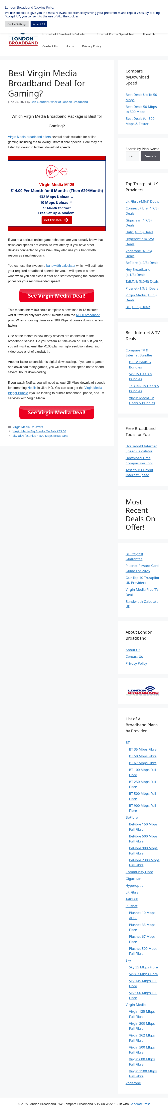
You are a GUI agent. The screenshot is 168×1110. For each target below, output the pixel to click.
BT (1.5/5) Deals (138, 307)
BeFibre (132, 817)
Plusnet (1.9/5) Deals (142, 288)
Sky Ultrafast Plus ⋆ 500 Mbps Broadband (40, 436)
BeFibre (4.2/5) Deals (142, 262)
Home (70, 46)
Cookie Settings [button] (16, 24)
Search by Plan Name (142, 148)
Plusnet (132, 906)
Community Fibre (139, 871)
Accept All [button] (39, 24)
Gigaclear (133, 878)
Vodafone (133, 1083)
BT (128, 742)
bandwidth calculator (61, 265)
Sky (128, 960)
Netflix (31, 387)
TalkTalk (132, 899)
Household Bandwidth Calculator (65, 34)
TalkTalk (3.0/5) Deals (142, 281)
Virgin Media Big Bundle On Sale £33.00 (39, 431)
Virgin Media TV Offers (28, 427)
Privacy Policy (91, 46)
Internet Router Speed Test (115, 34)
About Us (148, 34)
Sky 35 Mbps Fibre (143, 967)
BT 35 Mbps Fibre (143, 749)
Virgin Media (136, 1004)
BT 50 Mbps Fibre (143, 756)
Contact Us (50, 46)
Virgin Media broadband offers (29, 137)
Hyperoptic (134, 885)
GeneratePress (140, 1104)
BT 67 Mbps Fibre (143, 763)
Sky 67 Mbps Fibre (143, 974)
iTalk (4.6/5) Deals (139, 232)
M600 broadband (88, 315)
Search (150, 156)
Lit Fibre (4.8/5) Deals (142, 201)
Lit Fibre (132, 892)
